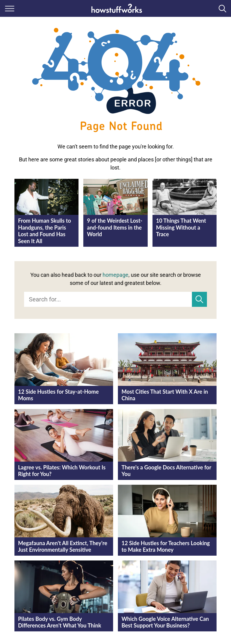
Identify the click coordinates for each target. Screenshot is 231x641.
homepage (115, 275)
